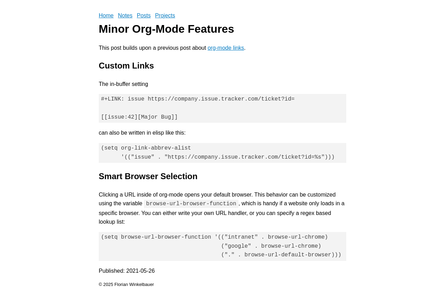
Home (106, 15)
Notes (125, 15)
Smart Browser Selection (148, 176)
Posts (144, 15)
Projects (165, 15)
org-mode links (226, 48)
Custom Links (126, 65)
